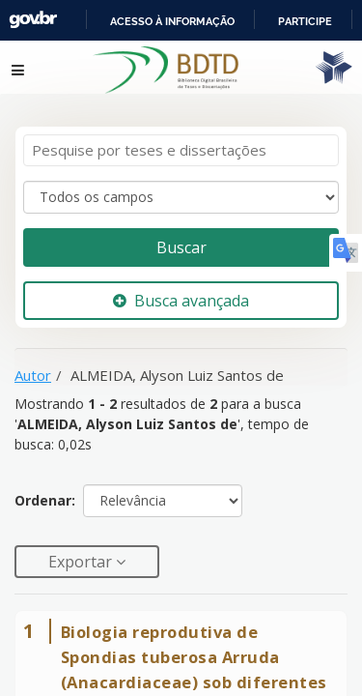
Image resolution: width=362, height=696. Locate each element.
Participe (305, 21)
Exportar (82, 561)
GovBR (33, 20)
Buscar (181, 247)
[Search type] (181, 197)
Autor (32, 375)
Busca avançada (181, 300)
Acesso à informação (172, 21)
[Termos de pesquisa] (181, 150)
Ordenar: (44, 500)
